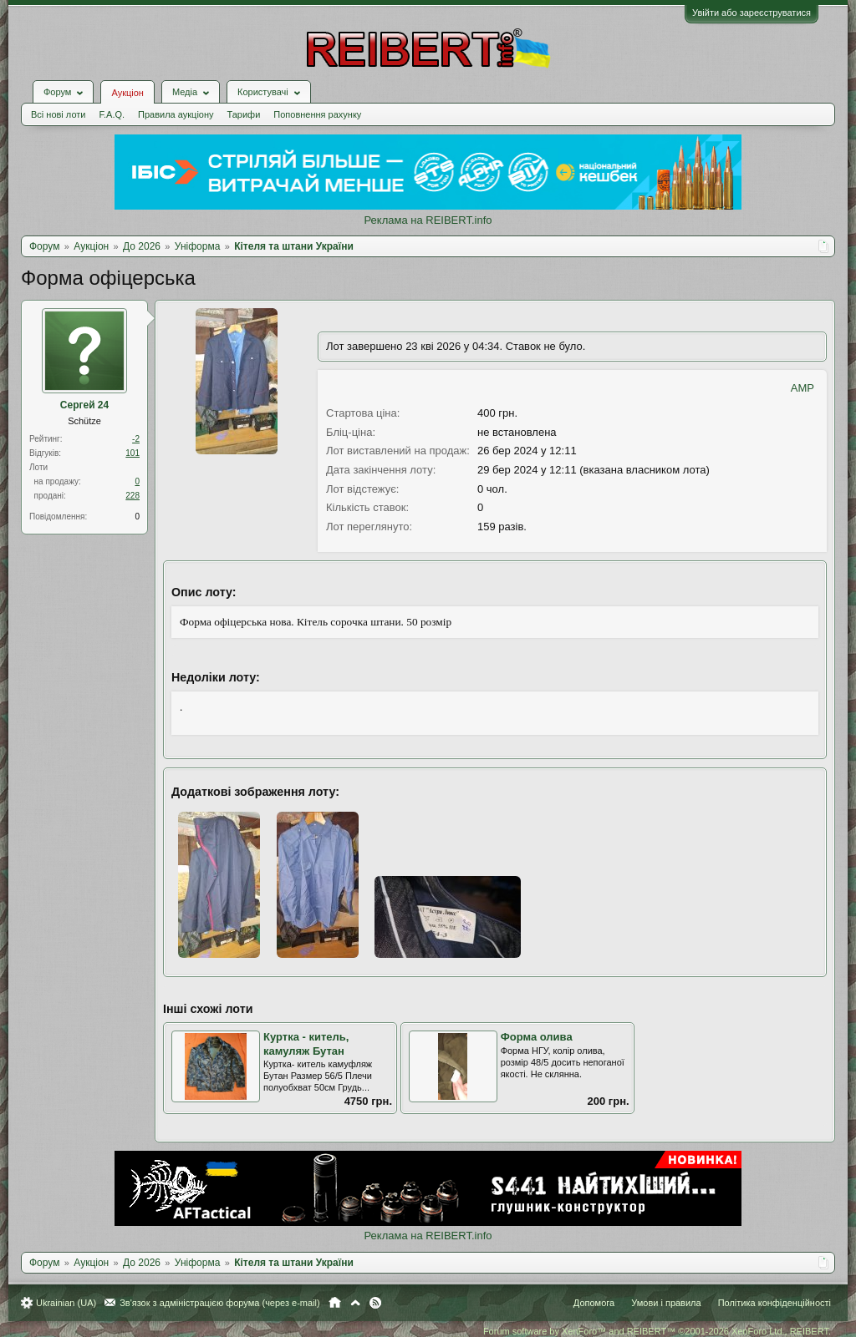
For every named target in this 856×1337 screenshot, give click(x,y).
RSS (375, 1303)
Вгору (355, 1303)
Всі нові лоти (58, 114)
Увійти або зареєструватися (751, 13)
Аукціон (127, 93)
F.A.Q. (112, 114)
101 (132, 453)
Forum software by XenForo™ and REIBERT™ (657, 1331)
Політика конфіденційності (774, 1303)
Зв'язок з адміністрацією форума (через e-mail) (220, 1303)
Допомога (593, 1303)
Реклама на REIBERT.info (428, 220)
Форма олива (537, 1037)
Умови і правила (666, 1303)
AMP (802, 388)
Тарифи (244, 114)
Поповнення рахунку (317, 114)
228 (132, 495)
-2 (136, 438)
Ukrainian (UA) (66, 1303)
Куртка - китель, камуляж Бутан (306, 1044)
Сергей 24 (84, 405)
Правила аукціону (175, 114)
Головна (335, 1303)
